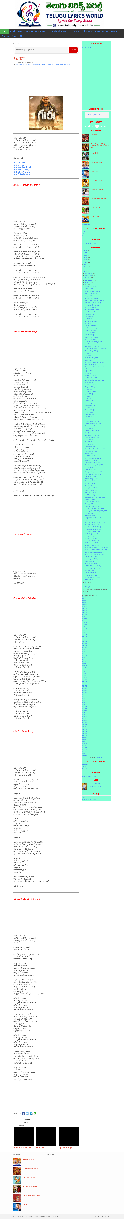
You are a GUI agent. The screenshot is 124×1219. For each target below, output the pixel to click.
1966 (84, 638)
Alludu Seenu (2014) (91, 563)
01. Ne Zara (19, 162)
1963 (84, 632)
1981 (84, 667)
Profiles (5, 36)
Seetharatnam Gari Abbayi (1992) (95, 522)
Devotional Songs (58, 31)
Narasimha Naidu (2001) (92, 463)
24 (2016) (88, 373)
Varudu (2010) (89, 323)
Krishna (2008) (89, 289)
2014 (84, 732)
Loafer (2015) (89, 319)
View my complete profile (96, 786)
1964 (84, 634)
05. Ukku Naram (22, 172)
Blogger (99, 757)
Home (4, 31)
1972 (84, 650)
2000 (84, 704)
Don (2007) (88, 442)
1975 (84, 655)
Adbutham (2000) (90, 405)
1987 (84, 679)
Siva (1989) (88, 403)
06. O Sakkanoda (22, 174)
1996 (84, 697)
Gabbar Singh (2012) (91, 351)
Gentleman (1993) (90, 444)
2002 (84, 708)
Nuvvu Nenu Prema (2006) (93, 474)
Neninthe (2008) (90, 483)
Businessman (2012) (91, 337)
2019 (85, 267)
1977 (84, 659)
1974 (84, 654)
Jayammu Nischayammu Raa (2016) (96, 520)
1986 (84, 677)
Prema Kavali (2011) (91, 293)
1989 (84, 683)
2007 (84, 718)
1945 (84, 597)
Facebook (85, 232)
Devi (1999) (88, 398)
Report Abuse (86, 225)
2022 (85, 260)
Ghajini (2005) (94, 171)
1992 (84, 689)
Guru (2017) (19, 58)
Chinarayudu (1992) (91, 490)
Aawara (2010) (94, 153)
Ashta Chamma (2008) (92, 575)
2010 (84, 724)
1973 (84, 652)
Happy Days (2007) (91, 488)
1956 (84, 618)
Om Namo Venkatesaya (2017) (98, 198)
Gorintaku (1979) (90, 428)
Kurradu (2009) (89, 316)
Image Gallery (101, 31)
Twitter (84, 234)
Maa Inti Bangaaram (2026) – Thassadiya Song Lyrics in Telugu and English (100, 146)
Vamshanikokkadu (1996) (93, 527)
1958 (84, 622)
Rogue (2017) (89, 396)
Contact (114, 31)
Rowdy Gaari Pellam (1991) (93, 568)
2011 (84, 726)
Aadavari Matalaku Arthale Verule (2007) (97, 550)
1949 (84, 605)
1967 (84, 640)
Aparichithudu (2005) (96, 162)
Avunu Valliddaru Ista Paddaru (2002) (96, 547)
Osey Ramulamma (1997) (93, 518)
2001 (84, 706)
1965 (84, 636)
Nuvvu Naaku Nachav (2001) (97, 189)
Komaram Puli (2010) (91, 358)
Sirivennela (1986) (90, 391)
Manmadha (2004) (90, 469)
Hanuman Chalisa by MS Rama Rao (31, 1195)
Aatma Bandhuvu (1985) (92, 305)
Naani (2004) (89, 453)
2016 (84, 736)
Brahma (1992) (89, 570)
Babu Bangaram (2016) (92, 330)
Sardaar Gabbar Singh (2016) (94, 342)
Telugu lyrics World (28, 1216)
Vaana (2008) (89, 467)
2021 (85, 262)
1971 (84, 648)
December (88, 273)
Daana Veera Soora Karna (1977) (95, 449)
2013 (84, 730)
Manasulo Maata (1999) (92, 291)
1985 (84, 675)
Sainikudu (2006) (90, 332)
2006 (84, 716)
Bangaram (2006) (90, 375)
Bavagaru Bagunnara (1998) (93, 472)
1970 (84, 646)
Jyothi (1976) (89, 394)
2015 (84, 734)
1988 (84, 681)
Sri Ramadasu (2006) (96, 180)
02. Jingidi (19, 165)
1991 (84, 687)
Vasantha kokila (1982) (92, 309)
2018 (85, 269)
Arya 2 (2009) (89, 579)
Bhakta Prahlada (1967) (29, 1177)
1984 (84, 673)
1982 (84, 669)
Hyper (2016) (89, 412)
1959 (84, 624)
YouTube (84, 236)
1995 (84, 695)
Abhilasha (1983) (90, 561)
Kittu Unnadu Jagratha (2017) (94, 465)
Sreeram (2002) (90, 401)
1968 (84, 642)
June (86, 582)
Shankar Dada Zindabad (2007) (94, 362)
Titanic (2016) (89, 407)
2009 (84, 722)
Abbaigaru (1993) (90, 492)
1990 (84, 685)
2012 (84, 728)
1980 (84, 665)
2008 (84, 720)
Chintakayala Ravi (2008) (92, 506)
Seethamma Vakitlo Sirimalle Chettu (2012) (96, 367)
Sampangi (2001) (90, 481)
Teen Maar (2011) (90, 355)
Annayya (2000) (90, 499)
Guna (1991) (89, 440)
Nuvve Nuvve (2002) (91, 456)
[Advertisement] (46, 82)
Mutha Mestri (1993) (91, 298)
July (86, 285)
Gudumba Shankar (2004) (93, 524)
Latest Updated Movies (35, 31)
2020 (85, 264)
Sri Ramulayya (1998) (91, 543)
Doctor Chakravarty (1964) (93, 423)
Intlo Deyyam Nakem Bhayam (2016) (96, 554)
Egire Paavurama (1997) (92, 421)
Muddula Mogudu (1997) (92, 538)
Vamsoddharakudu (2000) (93, 529)
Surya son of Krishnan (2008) (94, 501)
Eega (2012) (88, 485)
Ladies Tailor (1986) (91, 321)
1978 (84, 661)
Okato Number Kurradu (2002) (94, 380)
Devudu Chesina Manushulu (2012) (96, 497)
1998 (84, 701)
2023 (85, 257)
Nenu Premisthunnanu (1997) (94, 300)
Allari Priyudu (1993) (91, 559)
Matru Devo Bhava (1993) (93, 566)
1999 (84, 702)
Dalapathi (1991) (90, 446)
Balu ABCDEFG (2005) (91, 378)
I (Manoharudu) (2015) (92, 437)
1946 (84, 599)
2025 (85, 253)
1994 (84, 693)
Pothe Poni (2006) (90, 287)
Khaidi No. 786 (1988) (91, 460)
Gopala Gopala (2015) (91, 344)
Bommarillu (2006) (90, 476)
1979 (84, 663)
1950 (84, 607)
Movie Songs (16, 31)
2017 (85, 271)
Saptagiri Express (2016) (92, 540)
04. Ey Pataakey (21, 169)
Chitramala (87, 31)
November (88, 275)
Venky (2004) (89, 389)
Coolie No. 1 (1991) (91, 328)
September (89, 280)
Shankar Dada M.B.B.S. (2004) (94, 458)
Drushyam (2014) (90, 384)
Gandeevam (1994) (91, 556)
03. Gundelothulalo (23, 167)
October (88, 278)
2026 (85, 250)
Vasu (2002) (88, 433)
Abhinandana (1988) (96, 207)
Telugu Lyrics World (94, 115)
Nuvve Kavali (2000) (91, 451)
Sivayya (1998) (89, 536)
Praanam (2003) (90, 314)
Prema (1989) (89, 513)
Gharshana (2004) (90, 573)
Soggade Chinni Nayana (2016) (94, 508)
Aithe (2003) (88, 419)
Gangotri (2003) (95, 216)
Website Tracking (87, 47)
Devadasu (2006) (90, 414)
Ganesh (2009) (89, 417)
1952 (84, 610)
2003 (84, 710)
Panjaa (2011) (89, 353)
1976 (84, 657)
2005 (84, 714)
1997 (84, 699)
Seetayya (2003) (90, 495)
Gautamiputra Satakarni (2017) (94, 552)
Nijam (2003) (89, 371)
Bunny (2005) (89, 504)
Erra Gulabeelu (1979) (92, 435)
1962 (84, 630)
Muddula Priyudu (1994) (92, 545)
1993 (84, 691)
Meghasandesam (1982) (92, 307)
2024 (85, 255)
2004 (84, 712)
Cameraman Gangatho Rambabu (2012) (97, 348)
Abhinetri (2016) (90, 515)
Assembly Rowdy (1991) (92, 577)
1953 (84, 613)
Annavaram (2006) (90, 364)
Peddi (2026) (94, 135)
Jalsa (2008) (88, 360)
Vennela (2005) (89, 382)
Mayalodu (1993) (90, 312)
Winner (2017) (89, 410)
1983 (84, 671)
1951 (84, 609)
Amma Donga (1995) (91, 479)
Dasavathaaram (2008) (92, 430)
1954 (84, 614)
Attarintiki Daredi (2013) (92, 346)
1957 (84, 620)
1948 (84, 603)
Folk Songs (74, 31)
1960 (84, 626)
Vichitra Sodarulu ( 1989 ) (93, 303)
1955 (84, 616)
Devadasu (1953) (90, 426)
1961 (84, 628)
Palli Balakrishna (95, 784)
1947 (84, 601)
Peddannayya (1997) (91, 534)
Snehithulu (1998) (90, 339)
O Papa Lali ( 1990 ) (91, 326)
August (87, 282)
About (14, 36)
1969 (84, 644)
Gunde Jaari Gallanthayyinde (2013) (96, 511)
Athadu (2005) (89, 335)
